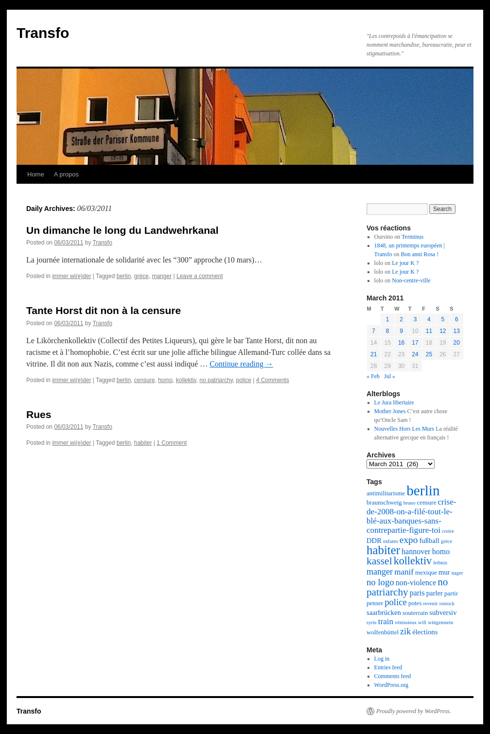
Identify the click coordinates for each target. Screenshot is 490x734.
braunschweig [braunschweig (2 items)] (384, 502)
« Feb (373, 376)
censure (144, 380)
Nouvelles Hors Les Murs (404, 428)
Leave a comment (199, 276)
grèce (141, 276)
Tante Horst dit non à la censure (103, 310)
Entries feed (388, 667)
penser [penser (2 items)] (375, 603)
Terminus (412, 236)
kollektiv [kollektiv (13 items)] (413, 561)
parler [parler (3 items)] (434, 593)
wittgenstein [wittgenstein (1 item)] (440, 622)
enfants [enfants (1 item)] (390, 541)
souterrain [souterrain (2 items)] (415, 612)
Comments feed (392, 676)
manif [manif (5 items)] (404, 572)
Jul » (389, 376)
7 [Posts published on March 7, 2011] (373, 331)
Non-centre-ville (411, 280)
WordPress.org (391, 685)
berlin (124, 276)
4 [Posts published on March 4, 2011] (429, 319)
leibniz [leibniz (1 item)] (440, 562)
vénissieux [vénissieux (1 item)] (406, 622)
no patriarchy (215, 380)
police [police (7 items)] (396, 602)
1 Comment (172, 442)
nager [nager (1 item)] (457, 573)
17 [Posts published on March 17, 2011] (415, 342)
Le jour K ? (405, 263)
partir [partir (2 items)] (451, 593)
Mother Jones (390, 411)
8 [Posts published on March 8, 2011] (387, 331)
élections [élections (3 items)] (425, 632)
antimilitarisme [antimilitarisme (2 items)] (386, 493)
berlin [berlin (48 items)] (422, 490)
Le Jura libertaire (394, 402)
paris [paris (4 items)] (417, 593)
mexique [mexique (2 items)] (426, 572)
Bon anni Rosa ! (420, 254)
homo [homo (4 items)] (441, 551)
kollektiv (186, 380)
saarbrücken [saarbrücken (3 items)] (384, 612)
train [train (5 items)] (385, 621)
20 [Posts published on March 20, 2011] (457, 342)
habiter (143, 442)
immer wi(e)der (71, 276)
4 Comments (272, 380)
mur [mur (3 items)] (444, 572)
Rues (38, 414)
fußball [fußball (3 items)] (429, 540)
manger (162, 276)
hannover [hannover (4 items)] (416, 551)
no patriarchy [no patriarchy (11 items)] (407, 587)
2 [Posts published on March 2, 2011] (401, 319)
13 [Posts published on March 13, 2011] (457, 331)
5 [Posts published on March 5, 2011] (442, 319)
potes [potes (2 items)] (415, 603)
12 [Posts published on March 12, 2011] (442, 331)
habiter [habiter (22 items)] (383, 550)
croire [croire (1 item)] (448, 531)
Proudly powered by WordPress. (413, 711)
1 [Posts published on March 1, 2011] (387, 319)
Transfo (43, 33)
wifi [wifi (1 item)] (422, 622)
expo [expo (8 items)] (409, 540)
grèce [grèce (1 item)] (446, 541)
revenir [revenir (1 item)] (430, 603)
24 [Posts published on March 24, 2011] (415, 354)
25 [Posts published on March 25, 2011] (429, 354)
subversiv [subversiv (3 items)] (442, 612)
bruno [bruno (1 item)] (409, 503)
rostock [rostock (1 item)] (447, 603)
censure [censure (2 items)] (427, 502)
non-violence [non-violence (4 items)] (416, 582)
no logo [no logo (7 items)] (380, 582)
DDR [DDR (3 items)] (374, 540)
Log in (382, 658)
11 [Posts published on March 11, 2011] (429, 331)
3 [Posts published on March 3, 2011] (415, 319)
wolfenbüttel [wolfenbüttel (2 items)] (383, 632)
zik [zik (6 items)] (405, 631)
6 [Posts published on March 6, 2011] (456, 319)
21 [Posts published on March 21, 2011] (373, 354)
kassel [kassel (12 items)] (379, 561)
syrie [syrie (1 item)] (372, 622)
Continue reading (241, 364)
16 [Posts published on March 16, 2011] (401, 342)
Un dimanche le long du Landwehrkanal (122, 230)
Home (35, 174)
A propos (66, 174)
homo (165, 380)
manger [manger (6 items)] (380, 572)
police (243, 380)
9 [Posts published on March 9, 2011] (401, 331)
